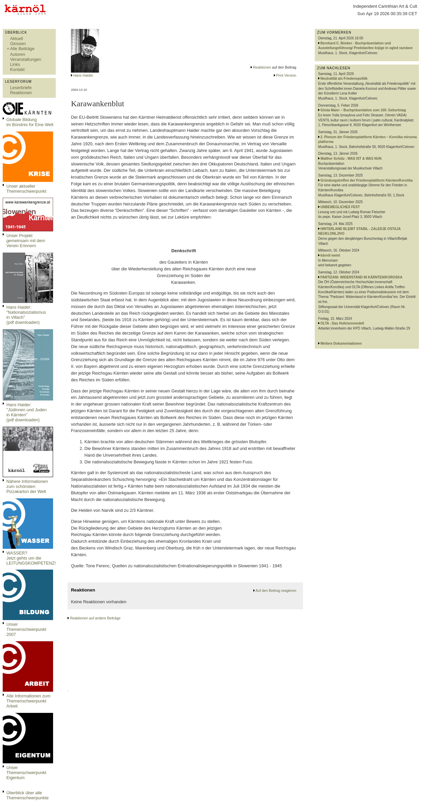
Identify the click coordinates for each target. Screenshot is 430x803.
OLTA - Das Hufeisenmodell (342, 323)
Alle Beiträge (22, 48)
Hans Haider (83, 75)
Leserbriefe (21, 87)
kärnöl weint (330, 255)
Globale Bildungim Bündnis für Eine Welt (29, 122)
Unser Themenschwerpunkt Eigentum (26, 772)
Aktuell (16, 38)
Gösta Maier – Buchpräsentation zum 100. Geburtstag (363, 110)
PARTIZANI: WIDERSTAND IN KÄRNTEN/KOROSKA (361, 277)
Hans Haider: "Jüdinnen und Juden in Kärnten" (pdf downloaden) (26, 412)
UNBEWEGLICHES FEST (340, 207)
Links (15, 64)
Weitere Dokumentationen (341, 343)
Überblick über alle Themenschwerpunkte (27, 795)
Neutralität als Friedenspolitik (344, 78)
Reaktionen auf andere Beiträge (95, 618)
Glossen (18, 43)
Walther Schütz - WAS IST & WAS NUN (351, 158)
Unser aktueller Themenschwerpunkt (26, 189)
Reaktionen (21, 92)
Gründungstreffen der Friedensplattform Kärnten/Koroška (366, 180)
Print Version (286, 75)
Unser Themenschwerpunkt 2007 (26, 629)
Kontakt (17, 69)
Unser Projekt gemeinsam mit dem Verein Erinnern (25, 240)
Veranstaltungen (25, 59)
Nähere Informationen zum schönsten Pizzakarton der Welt (27, 486)
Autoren (17, 54)
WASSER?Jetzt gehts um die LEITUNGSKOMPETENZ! (31, 558)
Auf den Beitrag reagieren (276, 590)
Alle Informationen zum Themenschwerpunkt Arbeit (28, 701)
